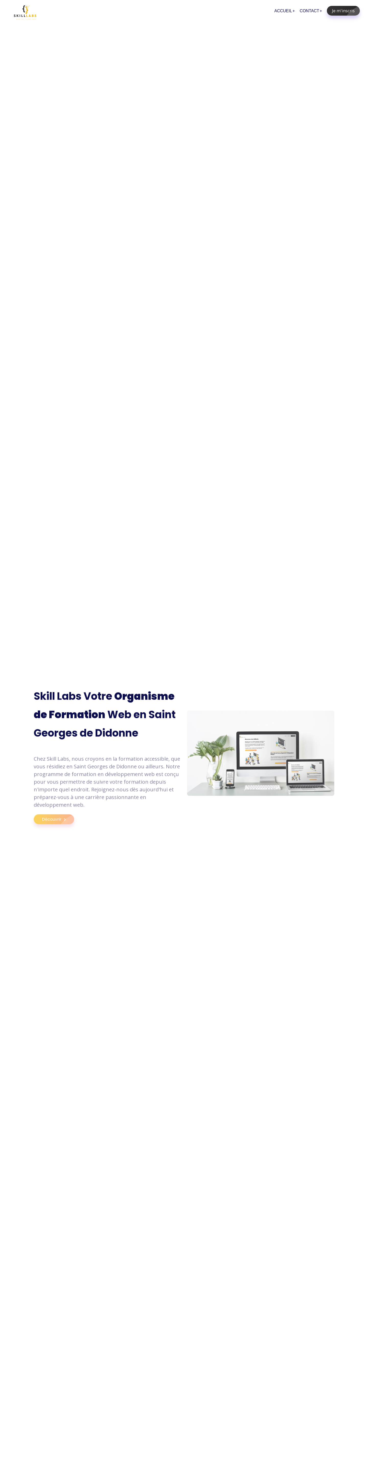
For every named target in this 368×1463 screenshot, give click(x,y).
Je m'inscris (346, 11)
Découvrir (58, 824)
